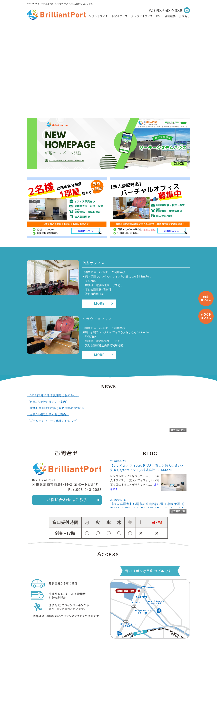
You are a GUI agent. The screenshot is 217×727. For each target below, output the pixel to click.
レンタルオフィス (97, 16)
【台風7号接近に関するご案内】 (48, 401)
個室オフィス (119, 16)
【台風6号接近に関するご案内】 (48, 414)
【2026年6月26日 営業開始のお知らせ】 (53, 395)
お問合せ (184, 16)
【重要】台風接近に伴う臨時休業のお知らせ (56, 408)
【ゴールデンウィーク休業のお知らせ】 (53, 420)
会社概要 (170, 16)
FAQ (158, 16)
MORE (99, 303)
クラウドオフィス (142, 16)
